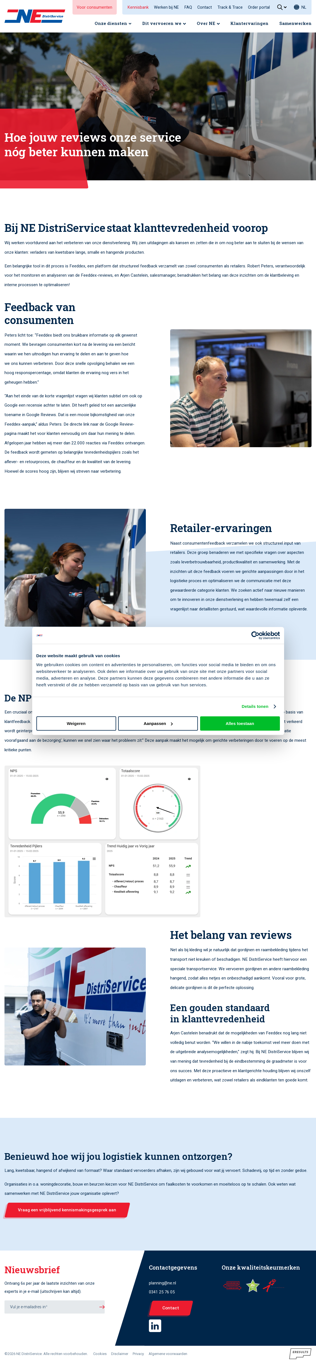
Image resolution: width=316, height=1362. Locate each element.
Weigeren (76, 723)
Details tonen (255, 706)
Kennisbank (138, 7)
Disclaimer (119, 1354)
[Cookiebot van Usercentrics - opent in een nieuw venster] (255, 635)
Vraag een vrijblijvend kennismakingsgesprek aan (67, 1209)
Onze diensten (111, 23)
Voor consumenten (94, 7)
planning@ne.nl (162, 1283)
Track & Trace (230, 7)
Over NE (206, 23)
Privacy (138, 1354)
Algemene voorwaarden (168, 1354)
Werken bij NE (166, 7)
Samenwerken (295, 23)
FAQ (188, 7)
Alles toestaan (240, 723)
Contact (204, 7)
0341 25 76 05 (162, 1292)
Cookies (100, 1354)
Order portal (259, 7)
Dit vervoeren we (161, 23)
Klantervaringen (249, 23)
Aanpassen (158, 723)
